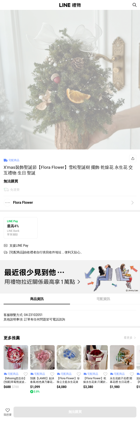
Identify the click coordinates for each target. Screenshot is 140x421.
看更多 (128, 337)
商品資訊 (37, 299)
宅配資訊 (103, 299)
